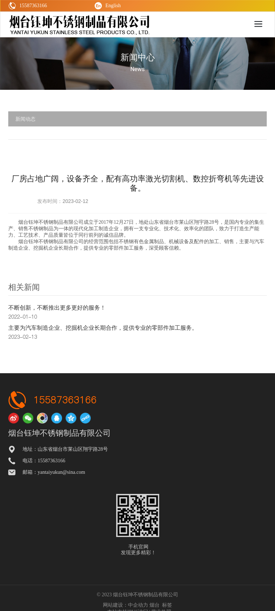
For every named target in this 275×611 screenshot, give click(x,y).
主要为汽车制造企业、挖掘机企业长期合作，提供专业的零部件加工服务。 (103, 328)
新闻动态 (25, 119)
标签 (167, 605)
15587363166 (64, 400)
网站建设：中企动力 (125, 605)
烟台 (155, 605)
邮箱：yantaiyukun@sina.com (54, 472)
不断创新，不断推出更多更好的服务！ (57, 308)
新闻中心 (137, 57)
